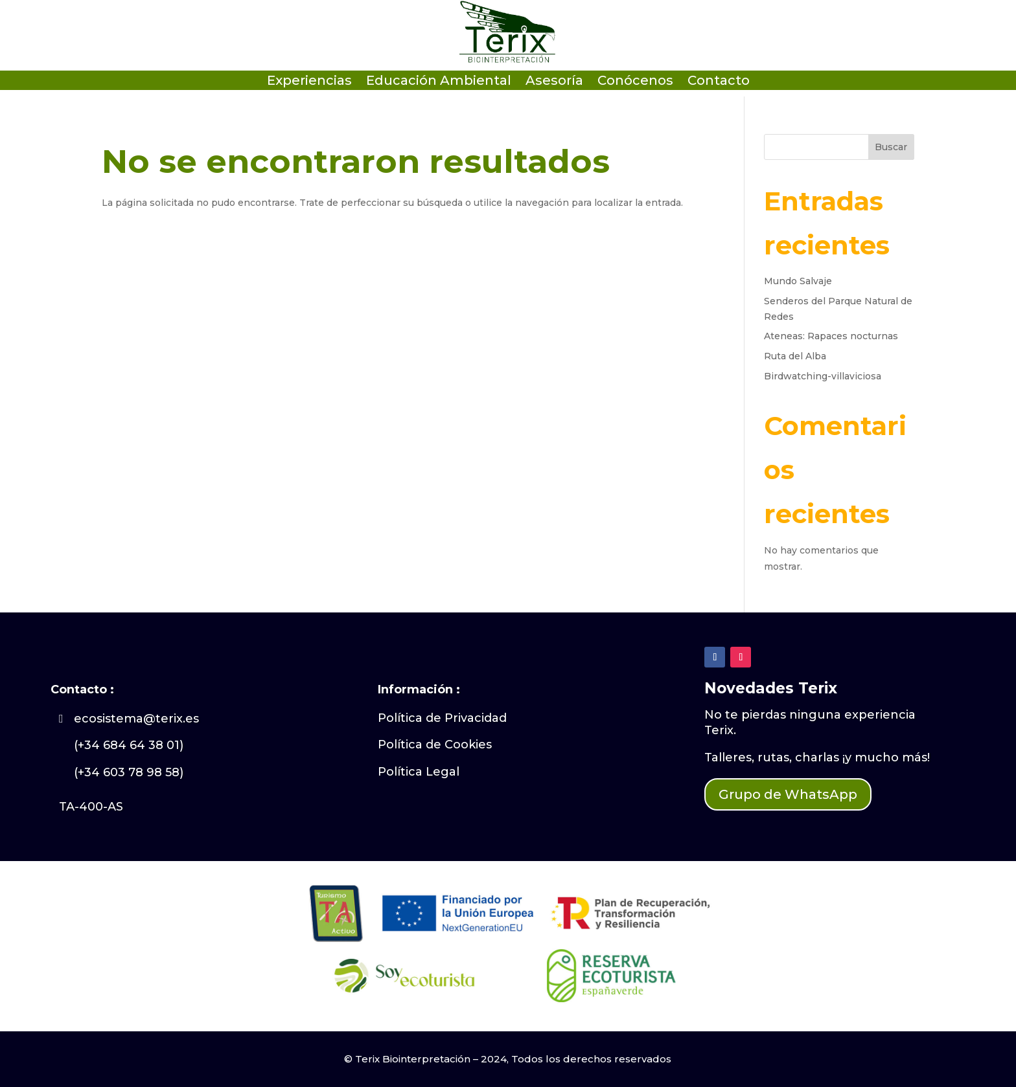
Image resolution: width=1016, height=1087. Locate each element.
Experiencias (309, 82)
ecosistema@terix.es (136, 719)
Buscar (891, 147)
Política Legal (418, 772)
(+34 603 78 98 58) (128, 772)
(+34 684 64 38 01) (128, 745)
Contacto (718, 82)
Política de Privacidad (442, 718)
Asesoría (554, 82)
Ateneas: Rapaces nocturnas (831, 336)
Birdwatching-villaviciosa (822, 376)
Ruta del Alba (795, 356)
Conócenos (635, 82)
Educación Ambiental (438, 82)
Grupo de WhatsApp (788, 794)
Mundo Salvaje (798, 281)
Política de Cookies (435, 744)
